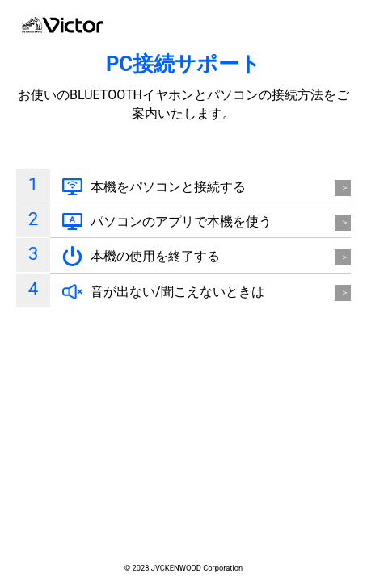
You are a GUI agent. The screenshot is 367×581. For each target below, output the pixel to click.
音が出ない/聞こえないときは (177, 291)
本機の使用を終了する (155, 256)
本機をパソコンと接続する (168, 186)
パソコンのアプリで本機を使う (181, 221)
